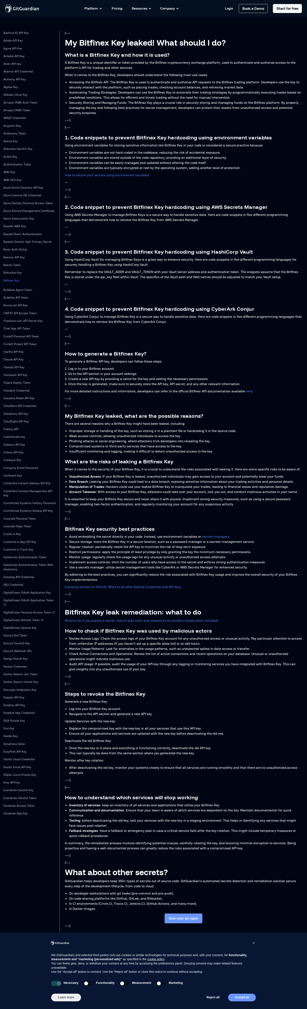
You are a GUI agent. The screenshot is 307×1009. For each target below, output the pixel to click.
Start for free (287, 8)
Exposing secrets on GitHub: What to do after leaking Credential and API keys (123, 587)
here (249, 391)
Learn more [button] (66, 997)
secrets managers (215, 536)
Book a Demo (253, 8)
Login (229, 8)
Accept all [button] (242, 997)
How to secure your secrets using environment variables (107, 175)
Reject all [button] (212, 997)
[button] (253, 943)
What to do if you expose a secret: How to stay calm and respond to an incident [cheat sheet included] (141, 620)
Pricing (117, 8)
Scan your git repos (183, 918)
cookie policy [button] (155, 959)
